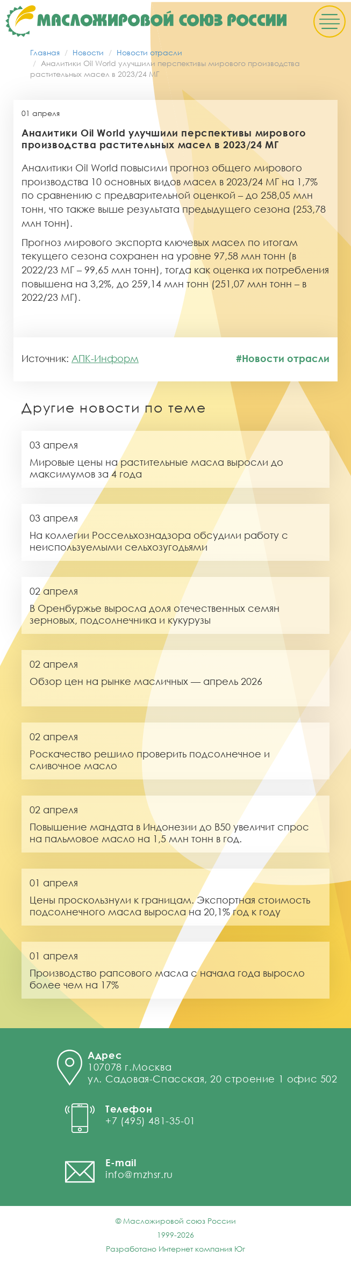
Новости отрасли (149, 52)
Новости (88, 52)
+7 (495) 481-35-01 (150, 1120)
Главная (45, 52)
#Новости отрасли (282, 358)
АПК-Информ (105, 358)
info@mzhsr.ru (139, 1174)
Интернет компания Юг (202, 1248)
